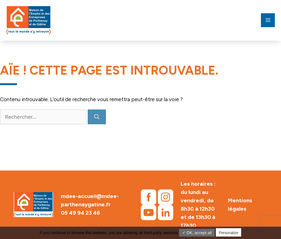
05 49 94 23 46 (80, 212)
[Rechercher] (97, 116)
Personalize (228, 233)
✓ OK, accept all (197, 232)
